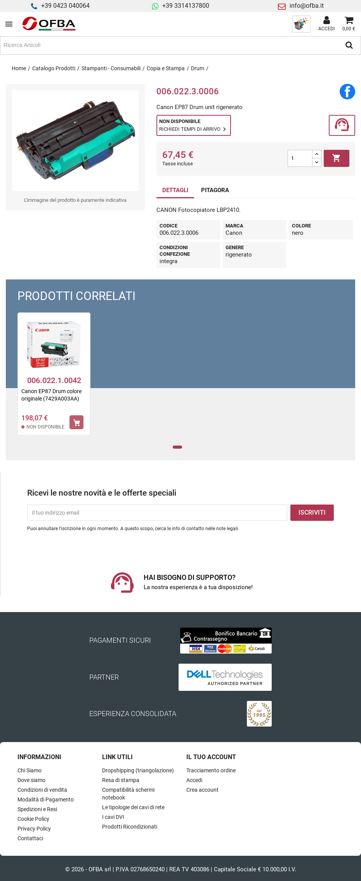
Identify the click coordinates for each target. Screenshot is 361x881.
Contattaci (30, 838)
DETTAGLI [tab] (175, 190)
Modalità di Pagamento (45, 799)
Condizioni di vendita (42, 790)
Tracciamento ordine (211, 770)
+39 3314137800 (185, 5)
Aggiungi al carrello (336, 158)
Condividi (347, 91)
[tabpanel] (54, 378)
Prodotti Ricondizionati (129, 827)
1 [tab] (177, 447)
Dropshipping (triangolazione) (138, 770)
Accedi (194, 780)
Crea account (202, 790)
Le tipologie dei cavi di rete (133, 807)
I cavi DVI (113, 817)
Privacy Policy (34, 829)
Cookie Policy (33, 819)
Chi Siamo (29, 770)
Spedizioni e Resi (37, 809)
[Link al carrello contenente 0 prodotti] (348, 24)
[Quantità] (300, 158)
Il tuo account (211, 757)
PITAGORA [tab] (215, 190)
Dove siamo (31, 780)
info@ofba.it (307, 5)
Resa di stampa (120, 780)
